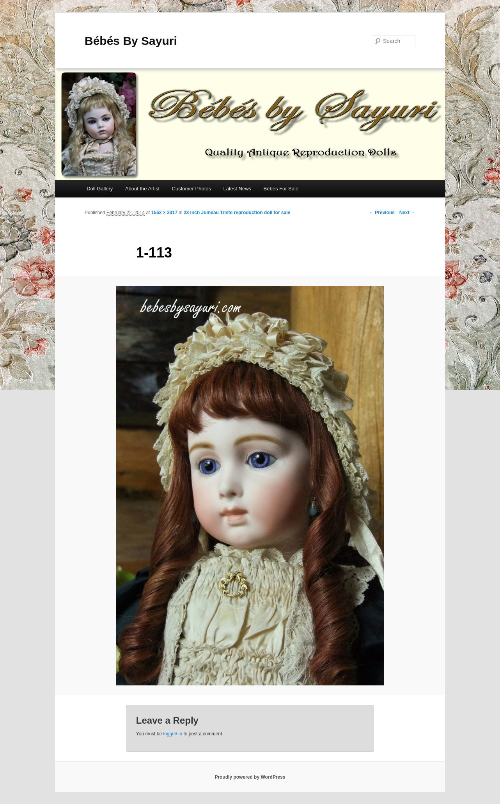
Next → (407, 212)
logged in (172, 734)
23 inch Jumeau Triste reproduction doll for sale (237, 212)
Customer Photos (191, 189)
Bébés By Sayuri (131, 40)
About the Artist (142, 189)
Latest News (237, 189)
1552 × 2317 (164, 212)
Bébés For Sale (281, 189)
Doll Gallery (100, 189)
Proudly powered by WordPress (250, 777)
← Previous (382, 212)
